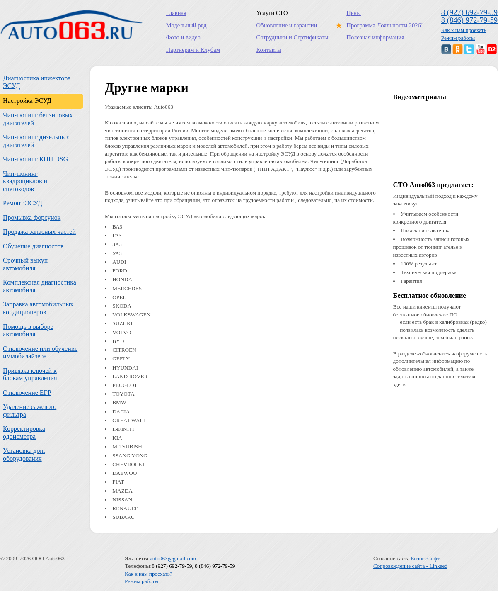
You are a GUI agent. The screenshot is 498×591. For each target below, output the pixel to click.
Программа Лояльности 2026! (383, 25)
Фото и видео (183, 37)
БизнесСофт (425, 558)
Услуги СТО (272, 13)
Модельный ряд (186, 25)
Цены (353, 13)
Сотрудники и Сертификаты (292, 37)
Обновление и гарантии (286, 25)
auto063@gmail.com (173, 558)
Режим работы (458, 38)
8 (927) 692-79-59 (469, 12)
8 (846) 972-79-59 (469, 20)
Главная (176, 13)
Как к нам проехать (463, 30)
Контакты (268, 49)
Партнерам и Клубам (193, 49)
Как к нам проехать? (148, 574)
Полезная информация (375, 37)
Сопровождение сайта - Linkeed (410, 566)
